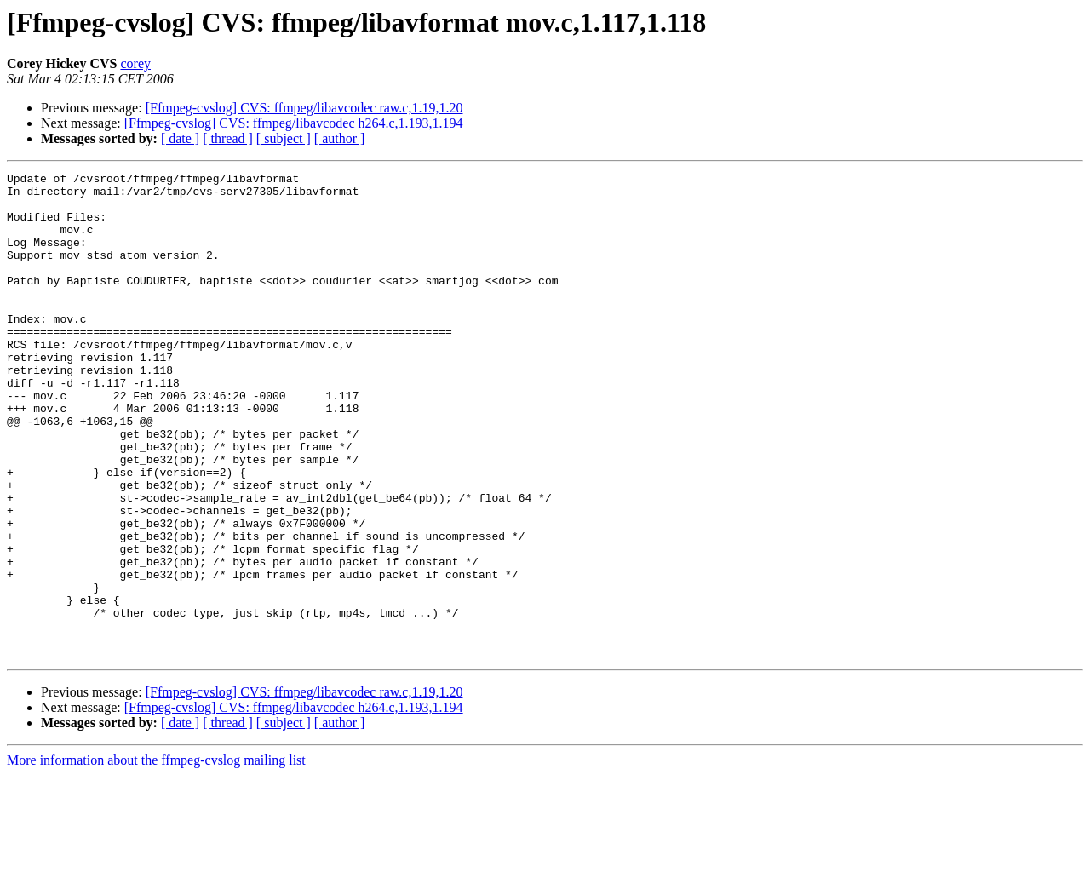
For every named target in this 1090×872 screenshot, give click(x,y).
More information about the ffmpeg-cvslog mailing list (156, 857)
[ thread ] (228, 138)
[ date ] (180, 138)
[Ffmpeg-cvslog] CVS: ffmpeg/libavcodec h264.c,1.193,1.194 (293, 123)
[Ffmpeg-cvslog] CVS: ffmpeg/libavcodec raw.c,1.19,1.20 (304, 107)
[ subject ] (283, 138)
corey (135, 63)
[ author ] (339, 138)
